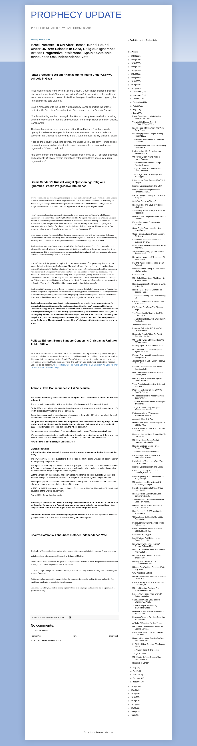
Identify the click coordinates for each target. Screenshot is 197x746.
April (135, 671)
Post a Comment (41, 631)
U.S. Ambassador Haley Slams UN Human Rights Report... (146, 483)
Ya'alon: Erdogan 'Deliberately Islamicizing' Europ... (144, 607)
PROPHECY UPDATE (76, 15)
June (135, 113)
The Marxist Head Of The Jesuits (145, 650)
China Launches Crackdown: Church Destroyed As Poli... (147, 530)
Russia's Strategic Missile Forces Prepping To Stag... (145, 447)
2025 (133, 60)
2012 (133, 701)
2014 (133, 693)
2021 (133, 74)
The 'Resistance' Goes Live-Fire (145, 452)
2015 (133, 690)
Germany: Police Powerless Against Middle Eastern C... (147, 379)
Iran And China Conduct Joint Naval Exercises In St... (147, 368)
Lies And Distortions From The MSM (147, 186)
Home (75, 636)
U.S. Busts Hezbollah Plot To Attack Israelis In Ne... (146, 556)
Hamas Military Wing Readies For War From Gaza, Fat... (148, 639)
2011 (133, 704)
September (137, 102)
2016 (133, 686)
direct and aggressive (66, 206)
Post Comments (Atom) (51, 640)
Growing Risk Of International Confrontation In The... (144, 562)
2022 (133, 70)
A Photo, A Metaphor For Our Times (146, 623)
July (135, 109)
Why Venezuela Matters (142, 573)
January (136, 682)
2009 (133, 711)
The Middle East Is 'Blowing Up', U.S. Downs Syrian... (147, 314)
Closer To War (138, 275)
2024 (133, 63)
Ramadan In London (140, 663)
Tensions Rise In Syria (141, 325)
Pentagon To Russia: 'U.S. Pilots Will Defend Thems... (147, 329)
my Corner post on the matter (88, 215)
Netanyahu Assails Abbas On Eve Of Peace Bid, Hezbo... (147, 335)
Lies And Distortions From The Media (147, 467)
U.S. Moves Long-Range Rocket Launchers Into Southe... (145, 441)
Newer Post (36, 636)
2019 (133, 81)
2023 (133, 67)
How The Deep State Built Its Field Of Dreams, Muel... (147, 374)
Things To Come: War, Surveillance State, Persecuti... (146, 170)
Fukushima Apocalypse (141, 534)
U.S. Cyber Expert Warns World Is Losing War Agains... (146, 158)
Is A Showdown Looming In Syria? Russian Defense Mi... (146, 545)
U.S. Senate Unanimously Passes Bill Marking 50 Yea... (147, 628)
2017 (133, 88)
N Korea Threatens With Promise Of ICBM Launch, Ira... (147, 506)
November (137, 95)
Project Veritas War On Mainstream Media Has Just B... (146, 152)
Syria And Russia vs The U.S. (144, 201)
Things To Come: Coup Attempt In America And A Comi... (146, 408)
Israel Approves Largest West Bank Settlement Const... (146, 495)
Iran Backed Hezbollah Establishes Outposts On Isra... (146, 241)
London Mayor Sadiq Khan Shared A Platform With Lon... (147, 595)
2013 (133, 697)
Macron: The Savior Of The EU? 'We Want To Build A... (147, 391)
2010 (133, 708)
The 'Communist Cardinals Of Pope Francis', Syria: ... (146, 164)
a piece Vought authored (62, 217)
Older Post (113, 636)
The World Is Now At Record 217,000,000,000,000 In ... (144, 123)
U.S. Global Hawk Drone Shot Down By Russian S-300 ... (148, 279)
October (136, 99)
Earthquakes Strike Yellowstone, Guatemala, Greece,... (145, 414)
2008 (133, 715)
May (135, 667)
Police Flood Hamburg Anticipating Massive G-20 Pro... (146, 117)
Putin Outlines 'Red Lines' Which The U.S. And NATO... (147, 462)
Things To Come (139, 653)
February (137, 678)
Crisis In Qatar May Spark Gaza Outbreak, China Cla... (145, 472)
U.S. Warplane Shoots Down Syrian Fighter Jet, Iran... (147, 350)
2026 (133, 56)
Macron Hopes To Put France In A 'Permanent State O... (146, 456)
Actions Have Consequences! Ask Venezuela (60, 388)
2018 (133, 85)
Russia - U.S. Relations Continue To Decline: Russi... (147, 291)
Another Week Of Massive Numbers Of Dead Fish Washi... (148, 501)
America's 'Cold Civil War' (142, 419)
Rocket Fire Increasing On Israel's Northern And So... (146, 191)
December (137, 91)
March (136, 675)
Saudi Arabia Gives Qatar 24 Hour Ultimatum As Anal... (146, 601)
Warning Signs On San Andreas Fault (147, 346)
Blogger (109, 732)
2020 (133, 78)
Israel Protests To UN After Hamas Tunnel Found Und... (146, 539)
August (136, 106)
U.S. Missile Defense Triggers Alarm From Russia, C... (147, 658)
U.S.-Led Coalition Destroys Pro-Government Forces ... (145, 589)
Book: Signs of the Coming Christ (143, 40)
